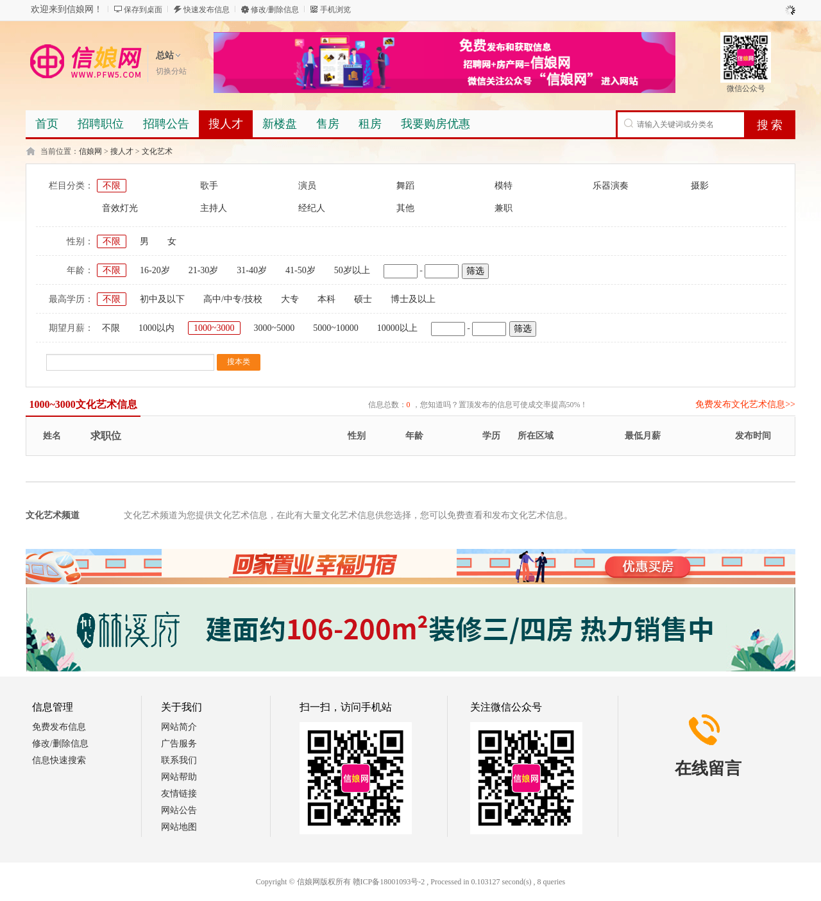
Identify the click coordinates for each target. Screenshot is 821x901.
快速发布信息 (206, 9)
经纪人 (311, 208)
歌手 (209, 185)
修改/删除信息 (275, 9)
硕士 (363, 299)
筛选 (475, 271)
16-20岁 (155, 270)
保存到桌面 (143, 9)
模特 (503, 185)
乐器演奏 (611, 185)
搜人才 (121, 151)
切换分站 (171, 71)
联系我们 (179, 760)
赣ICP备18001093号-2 (389, 881)
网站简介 (179, 727)
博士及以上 (413, 299)
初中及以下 (162, 299)
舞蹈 (405, 185)
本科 (326, 299)
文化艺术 (157, 151)
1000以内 (156, 328)
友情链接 (179, 793)
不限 (112, 185)
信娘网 (90, 151)
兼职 (503, 208)
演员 (307, 185)
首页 (46, 123)
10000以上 (397, 328)
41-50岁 (300, 270)
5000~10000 (336, 328)
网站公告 (179, 810)
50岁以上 (352, 270)
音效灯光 (120, 208)
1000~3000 (214, 328)
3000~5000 (274, 328)
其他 (405, 208)
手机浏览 (335, 9)
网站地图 (179, 827)
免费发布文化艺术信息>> (745, 404)
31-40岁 (252, 270)
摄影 (700, 185)
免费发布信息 (59, 727)
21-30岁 (204, 270)
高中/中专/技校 (232, 299)
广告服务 (179, 743)
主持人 (213, 208)
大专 (290, 299)
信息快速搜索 (59, 760)
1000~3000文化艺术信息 (83, 404)
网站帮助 (179, 777)
